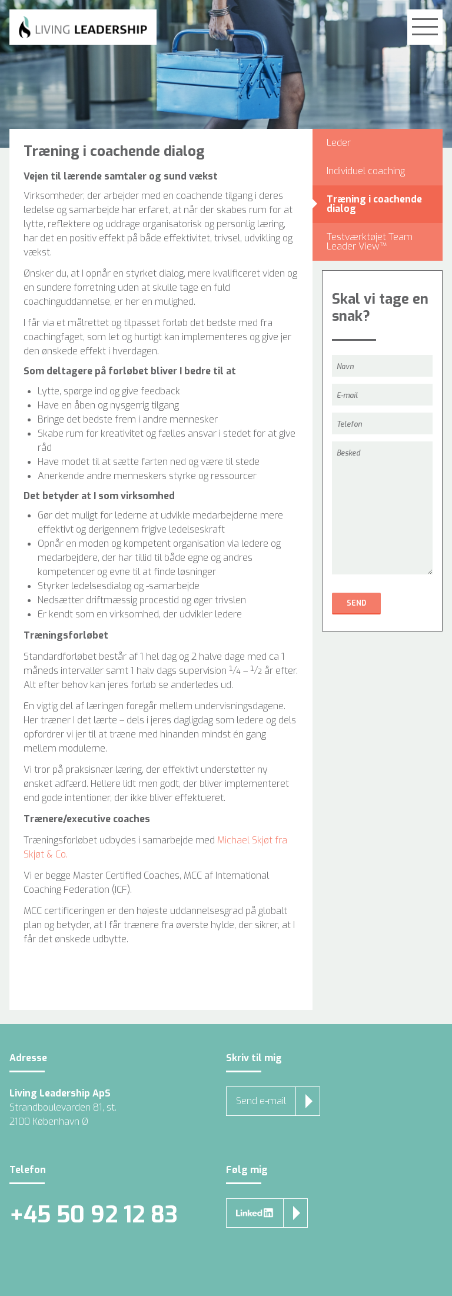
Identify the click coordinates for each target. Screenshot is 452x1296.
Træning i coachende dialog (374, 204)
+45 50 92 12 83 (93, 1215)
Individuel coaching (366, 171)
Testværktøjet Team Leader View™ (370, 241)
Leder (339, 143)
